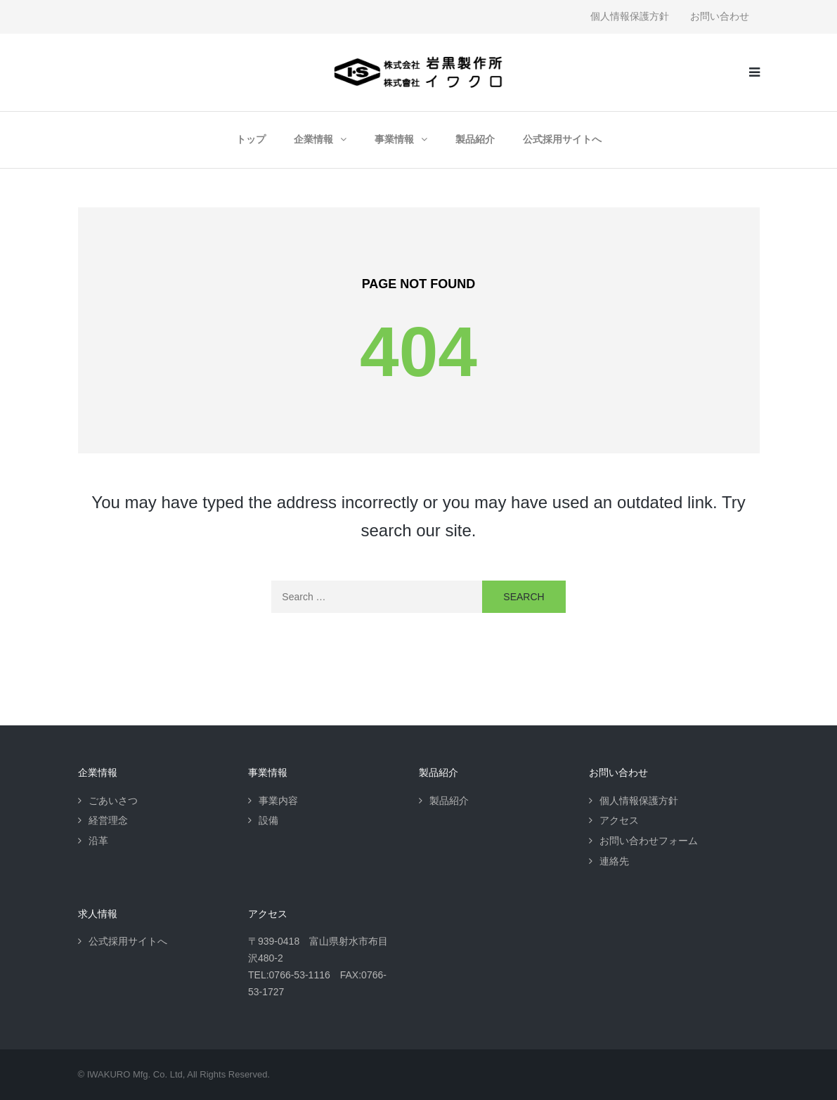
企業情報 (313, 139)
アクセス (619, 820)
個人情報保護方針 (629, 16)
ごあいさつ (113, 800)
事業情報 (394, 139)
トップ (251, 139)
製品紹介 (475, 139)
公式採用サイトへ (562, 139)
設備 (268, 820)
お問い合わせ (719, 16)
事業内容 (278, 800)
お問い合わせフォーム (648, 840)
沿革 (98, 840)
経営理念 (108, 820)
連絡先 (614, 861)
